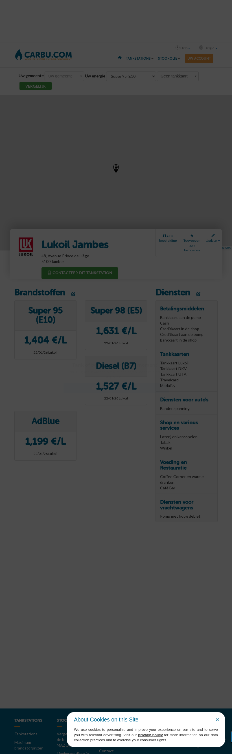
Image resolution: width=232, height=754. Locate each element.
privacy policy (150, 735)
